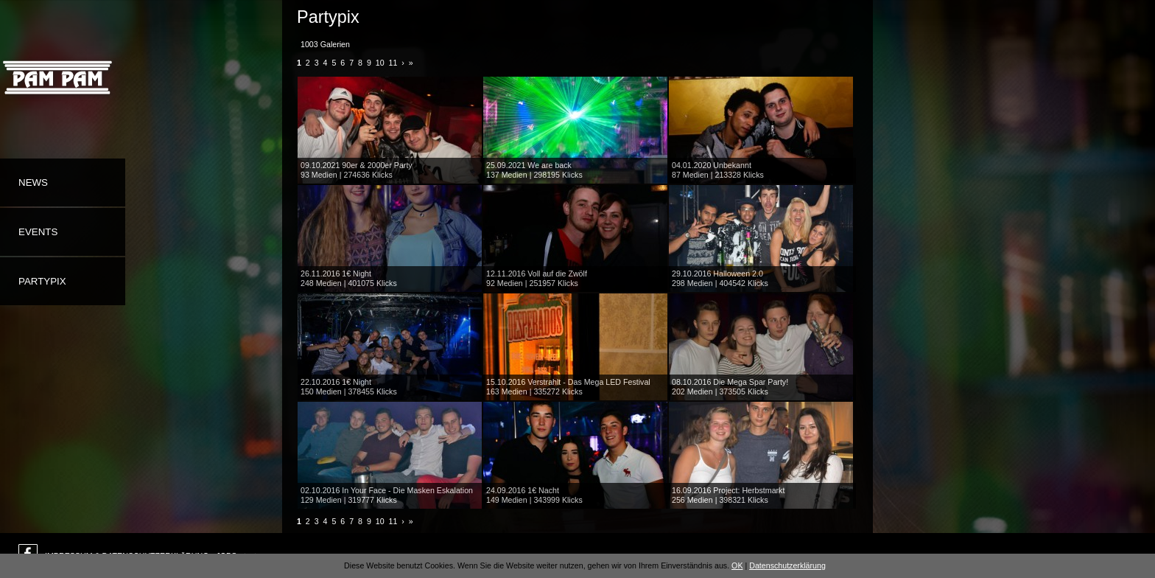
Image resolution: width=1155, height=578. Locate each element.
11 (393, 62)
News (33, 182)
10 (380, 62)
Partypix (42, 281)
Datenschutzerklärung (787, 565)
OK (736, 565)
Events (37, 231)
